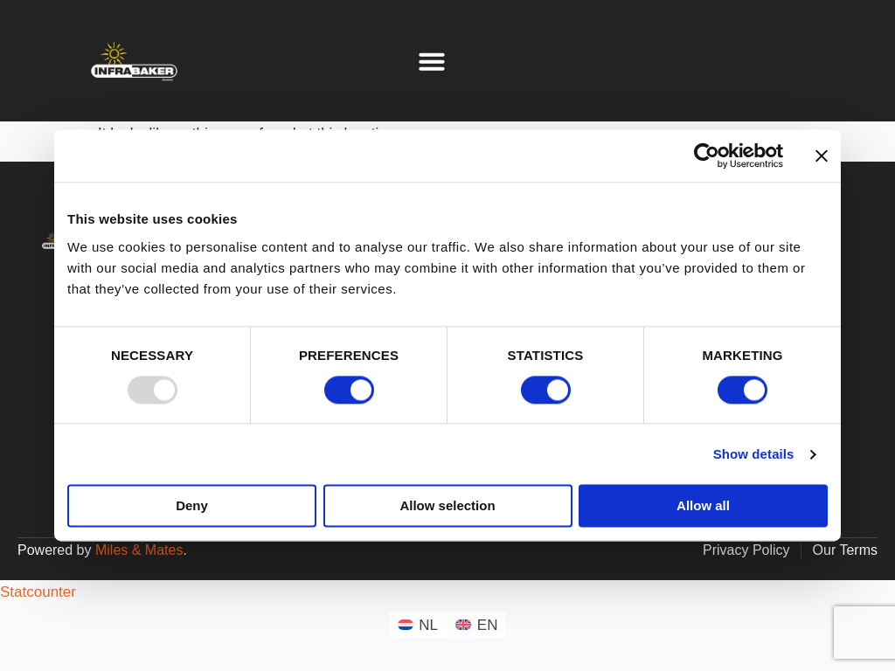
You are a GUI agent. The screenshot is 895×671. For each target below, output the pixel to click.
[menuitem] (418, 624)
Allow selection (447, 506)
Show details (753, 453)
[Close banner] (821, 155)
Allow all (703, 506)
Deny (192, 506)
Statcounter (38, 592)
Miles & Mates (139, 550)
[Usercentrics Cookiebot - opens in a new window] (706, 155)
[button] (432, 61)
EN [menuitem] (487, 625)
